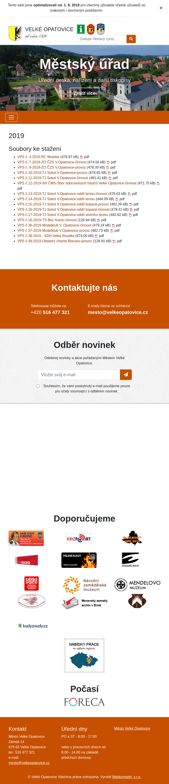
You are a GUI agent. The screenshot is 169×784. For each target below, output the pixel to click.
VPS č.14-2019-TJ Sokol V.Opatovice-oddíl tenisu (56, 199)
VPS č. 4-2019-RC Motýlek (39, 157)
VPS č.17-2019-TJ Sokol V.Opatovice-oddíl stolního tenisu (63, 215)
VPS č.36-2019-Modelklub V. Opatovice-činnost (54, 225)
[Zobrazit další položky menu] (11, 117)
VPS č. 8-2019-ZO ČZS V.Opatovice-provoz (52, 167)
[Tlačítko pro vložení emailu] (126, 374)
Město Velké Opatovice (132, 728)
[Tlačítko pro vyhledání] (131, 39)
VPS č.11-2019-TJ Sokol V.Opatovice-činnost (53, 178)
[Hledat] (102, 39)
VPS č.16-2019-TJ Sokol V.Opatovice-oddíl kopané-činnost (63, 209)
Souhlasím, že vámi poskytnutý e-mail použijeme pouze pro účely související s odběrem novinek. (86, 388)
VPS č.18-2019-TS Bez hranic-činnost (47, 220)
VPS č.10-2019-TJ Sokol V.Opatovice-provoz (52, 173)
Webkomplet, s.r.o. (126, 777)
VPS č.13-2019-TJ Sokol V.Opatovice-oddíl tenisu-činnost (62, 194)
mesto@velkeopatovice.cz (29, 763)
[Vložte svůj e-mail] (78, 374)
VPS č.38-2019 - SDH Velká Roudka (46, 236)
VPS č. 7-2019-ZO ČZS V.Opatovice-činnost (52, 162)
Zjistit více (84, 93)
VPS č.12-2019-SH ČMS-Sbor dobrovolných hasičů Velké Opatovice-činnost (77, 183)
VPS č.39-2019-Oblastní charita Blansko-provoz (55, 241)
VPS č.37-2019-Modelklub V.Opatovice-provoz (54, 230)
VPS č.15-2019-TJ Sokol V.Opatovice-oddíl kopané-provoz (63, 204)
